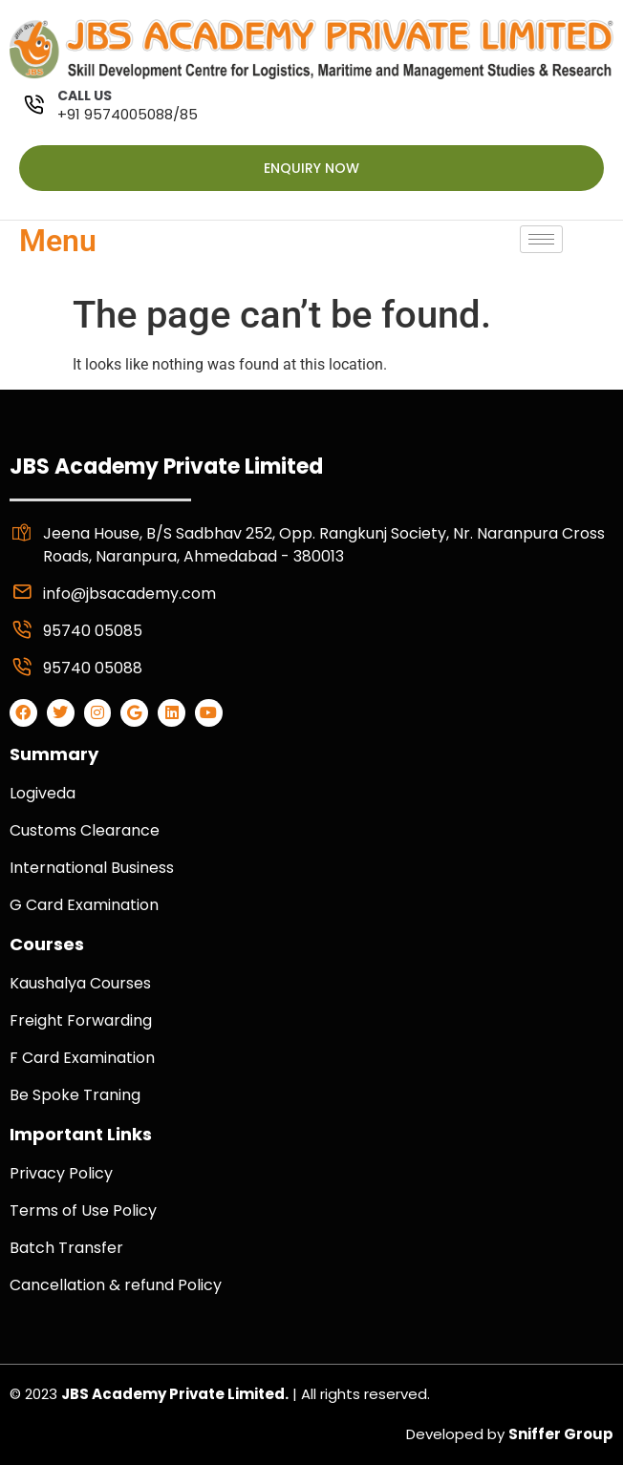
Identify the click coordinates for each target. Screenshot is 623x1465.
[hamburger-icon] (541, 239)
